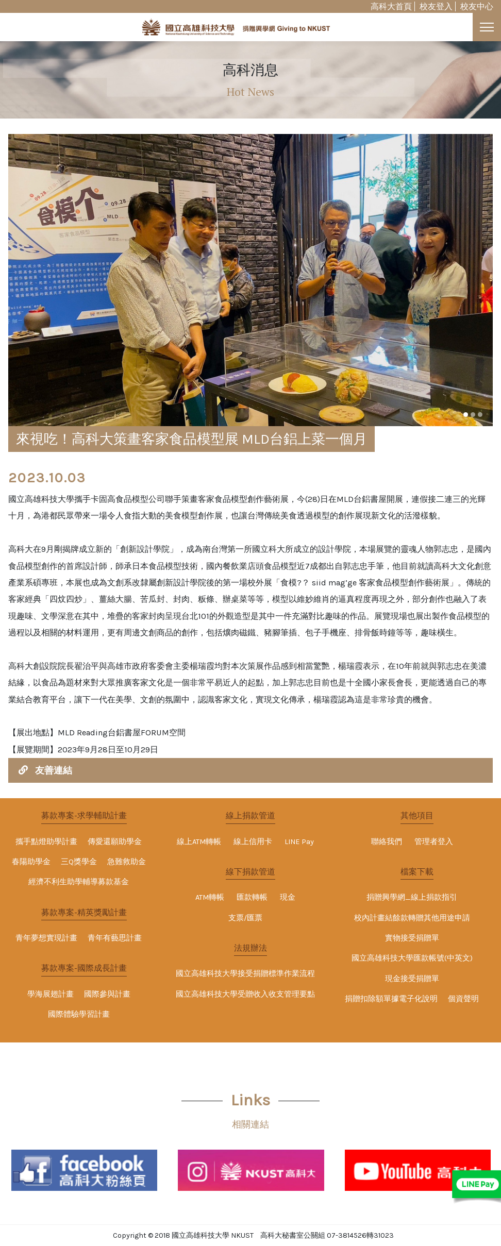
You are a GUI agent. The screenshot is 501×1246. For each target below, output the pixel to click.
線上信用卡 (252, 841)
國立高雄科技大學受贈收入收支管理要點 (245, 994)
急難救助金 (126, 861)
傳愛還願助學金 (115, 841)
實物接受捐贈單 (412, 938)
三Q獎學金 (79, 861)
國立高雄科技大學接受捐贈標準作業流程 (245, 973)
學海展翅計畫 (50, 994)
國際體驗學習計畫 (79, 1014)
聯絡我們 (386, 841)
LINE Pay (299, 841)
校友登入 (436, 6)
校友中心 (476, 6)
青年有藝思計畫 (115, 938)
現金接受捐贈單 (412, 978)
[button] (465, 414)
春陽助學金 (31, 861)
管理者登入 (433, 841)
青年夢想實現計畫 (46, 938)
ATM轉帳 (209, 897)
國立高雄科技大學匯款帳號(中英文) (412, 958)
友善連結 (53, 770)
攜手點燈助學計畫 (46, 841)
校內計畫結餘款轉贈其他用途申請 (412, 918)
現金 (287, 897)
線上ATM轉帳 (199, 841)
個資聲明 (463, 999)
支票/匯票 (245, 918)
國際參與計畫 (107, 994)
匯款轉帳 (252, 897)
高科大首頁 (391, 6)
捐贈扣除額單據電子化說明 (391, 999)
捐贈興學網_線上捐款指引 (411, 897)
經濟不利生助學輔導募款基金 (78, 882)
